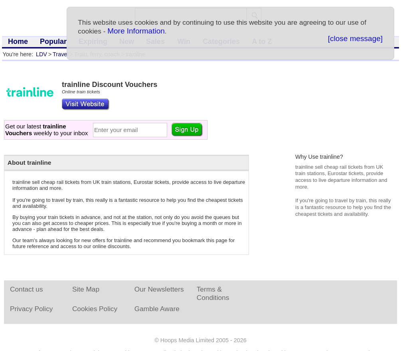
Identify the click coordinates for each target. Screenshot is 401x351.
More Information (136, 31)
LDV (41, 54)
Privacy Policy (31, 309)
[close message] (355, 38)
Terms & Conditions (213, 293)
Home (18, 41)
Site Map (85, 289)
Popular (53, 41)
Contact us (26, 289)
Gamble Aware (157, 309)
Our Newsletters (159, 289)
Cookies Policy (94, 309)
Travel (60, 54)
